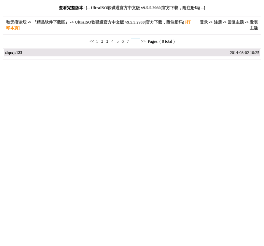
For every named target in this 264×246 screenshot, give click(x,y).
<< (92, 41)
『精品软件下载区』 (50, 22)
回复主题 (235, 22)
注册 (218, 22)
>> (143, 41)
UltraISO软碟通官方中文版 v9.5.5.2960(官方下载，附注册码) (145, 7)
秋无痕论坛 (17, 22)
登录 (204, 22)
